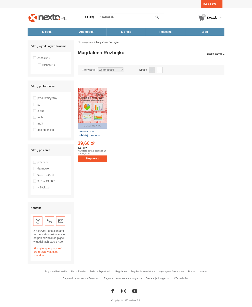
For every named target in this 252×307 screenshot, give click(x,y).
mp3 (40, 123)
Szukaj (89, 17)
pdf (39, 104)
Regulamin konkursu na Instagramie (123, 278)
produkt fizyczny (47, 98)
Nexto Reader (78, 271)
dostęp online (45, 129)
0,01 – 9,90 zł (45, 174)
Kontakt (203, 271)
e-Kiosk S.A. (135, 300)
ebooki (43, 58)
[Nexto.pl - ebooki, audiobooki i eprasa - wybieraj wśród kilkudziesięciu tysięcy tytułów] (48, 17)
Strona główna (85, 42)
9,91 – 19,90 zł (46, 181)
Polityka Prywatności (100, 271)
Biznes (48, 64)
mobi (40, 117)
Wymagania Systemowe (171, 271)
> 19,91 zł (43, 187)
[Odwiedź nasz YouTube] (135, 291)
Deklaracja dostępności (158, 278)
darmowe (43, 168)
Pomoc (191, 271)
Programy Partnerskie (55, 271)
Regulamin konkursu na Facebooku (81, 278)
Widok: (143, 69)
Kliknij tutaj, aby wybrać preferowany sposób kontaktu (47, 252)
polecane (43, 162)
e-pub (40, 110)
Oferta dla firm (181, 278)
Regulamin (121, 271)
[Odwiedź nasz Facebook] (112, 291)
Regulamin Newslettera (143, 271)
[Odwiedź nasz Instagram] (123, 291)
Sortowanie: (89, 69)
